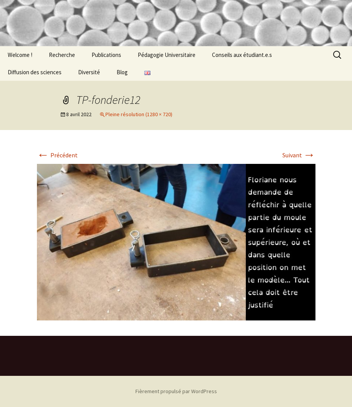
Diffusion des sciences (35, 72)
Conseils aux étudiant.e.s (242, 54)
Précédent (57, 155)
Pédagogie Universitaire (166, 54)
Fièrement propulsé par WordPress (176, 391)
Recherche (62, 54)
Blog (122, 72)
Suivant (298, 155)
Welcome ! (20, 54)
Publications (106, 54)
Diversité (89, 72)
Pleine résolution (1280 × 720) (138, 114)
